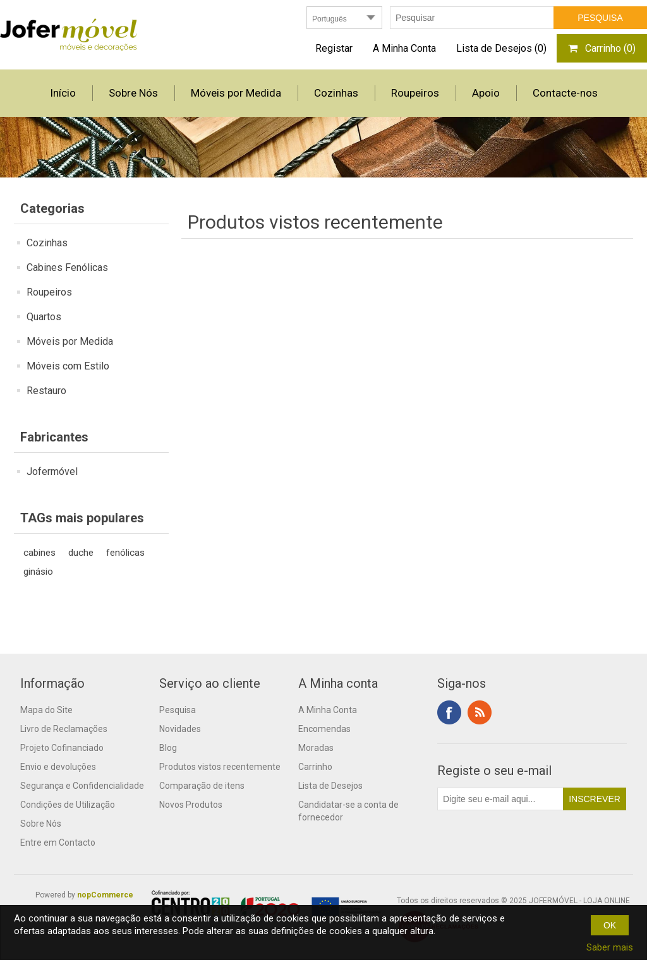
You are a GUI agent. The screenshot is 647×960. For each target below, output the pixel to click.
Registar (334, 48)
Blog (168, 748)
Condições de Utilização (67, 805)
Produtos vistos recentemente (220, 767)
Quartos (44, 317)
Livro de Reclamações (63, 729)
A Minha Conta (404, 48)
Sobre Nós (40, 824)
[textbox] (472, 17)
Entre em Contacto (57, 842)
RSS (480, 712)
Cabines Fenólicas (67, 267)
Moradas (316, 748)
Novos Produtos (190, 805)
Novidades (180, 729)
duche (81, 552)
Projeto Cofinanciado (62, 748)
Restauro (46, 391)
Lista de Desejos (330, 786)
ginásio (38, 571)
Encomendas (324, 729)
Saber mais (609, 947)
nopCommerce (105, 895)
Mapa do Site (46, 710)
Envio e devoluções (58, 767)
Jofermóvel (52, 471)
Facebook (449, 712)
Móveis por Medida (70, 341)
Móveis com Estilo (68, 366)
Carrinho (315, 767)
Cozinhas (47, 243)
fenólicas (125, 552)
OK (609, 925)
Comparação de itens (202, 786)
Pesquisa (177, 710)
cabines (39, 552)
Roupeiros (49, 292)
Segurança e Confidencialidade (82, 786)
